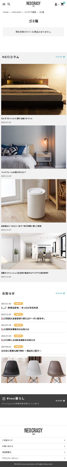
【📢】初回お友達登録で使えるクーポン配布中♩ (23, 318)
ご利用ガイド (7, 440)
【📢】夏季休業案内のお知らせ (15, 329)
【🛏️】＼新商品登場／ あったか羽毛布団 (19, 307)
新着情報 (18, 303)
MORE (59, 57)
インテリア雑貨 (30, 12)
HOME (6, 12)
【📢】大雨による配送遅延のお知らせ (18, 340)
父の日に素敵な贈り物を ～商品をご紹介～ (21, 351)
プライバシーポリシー (10, 458)
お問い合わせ (7, 446)
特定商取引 (7, 452)
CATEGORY (16, 12)
